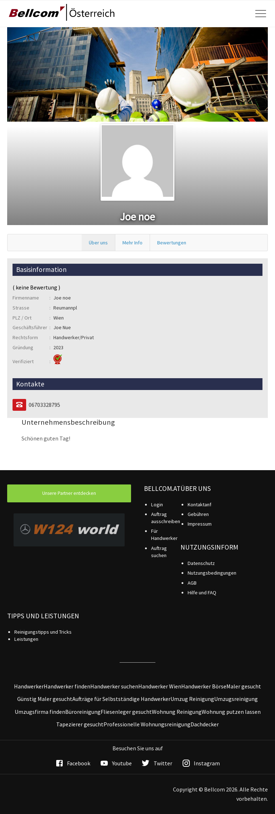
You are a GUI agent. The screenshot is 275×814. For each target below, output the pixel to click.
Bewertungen (171, 242)
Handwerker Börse (203, 686)
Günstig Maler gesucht (44, 698)
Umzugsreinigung (236, 698)
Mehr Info (132, 242)
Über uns (98, 242)
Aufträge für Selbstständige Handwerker (121, 698)
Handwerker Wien (159, 686)
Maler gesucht (243, 686)
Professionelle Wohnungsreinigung (146, 724)
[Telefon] (19, 405)
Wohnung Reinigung (177, 711)
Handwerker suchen (114, 686)
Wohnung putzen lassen (231, 711)
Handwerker (29, 686)
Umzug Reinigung (192, 698)
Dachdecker (204, 724)
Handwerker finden (67, 686)
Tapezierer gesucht (79, 724)
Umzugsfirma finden (40, 711)
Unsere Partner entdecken (69, 493)
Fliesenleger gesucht (126, 711)
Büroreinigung (83, 711)
